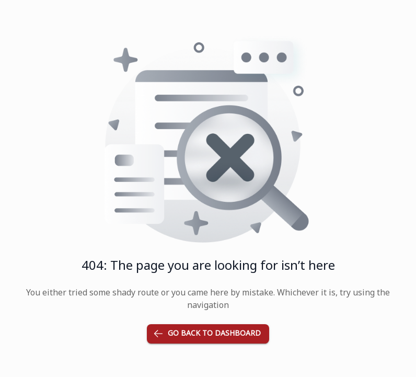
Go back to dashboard (208, 334)
